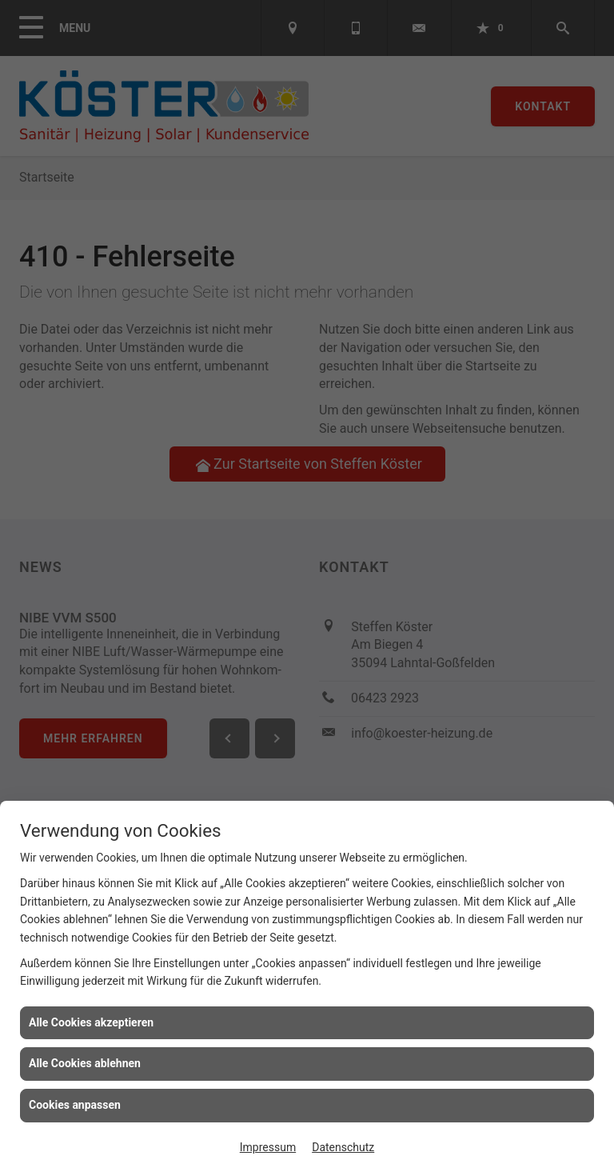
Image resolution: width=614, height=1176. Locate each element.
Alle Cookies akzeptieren (91, 1022)
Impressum (268, 1147)
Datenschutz (343, 1147)
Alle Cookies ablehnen (85, 1063)
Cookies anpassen (75, 1104)
